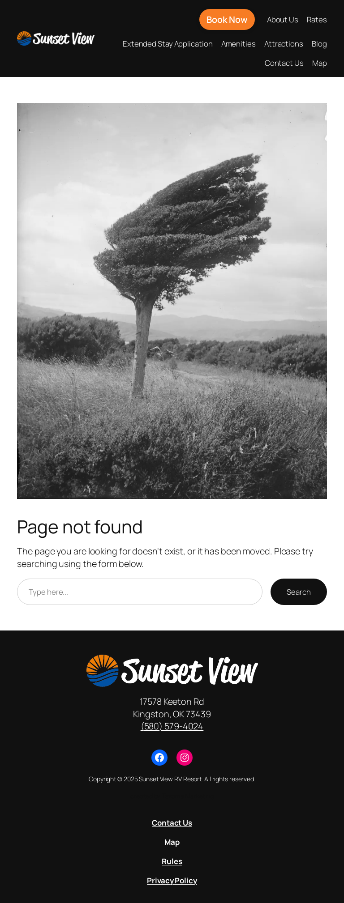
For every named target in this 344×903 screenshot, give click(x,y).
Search (298, 592)
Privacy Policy (172, 880)
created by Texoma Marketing (171, 796)
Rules (172, 861)
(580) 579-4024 (172, 726)
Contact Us (172, 823)
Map (172, 842)
